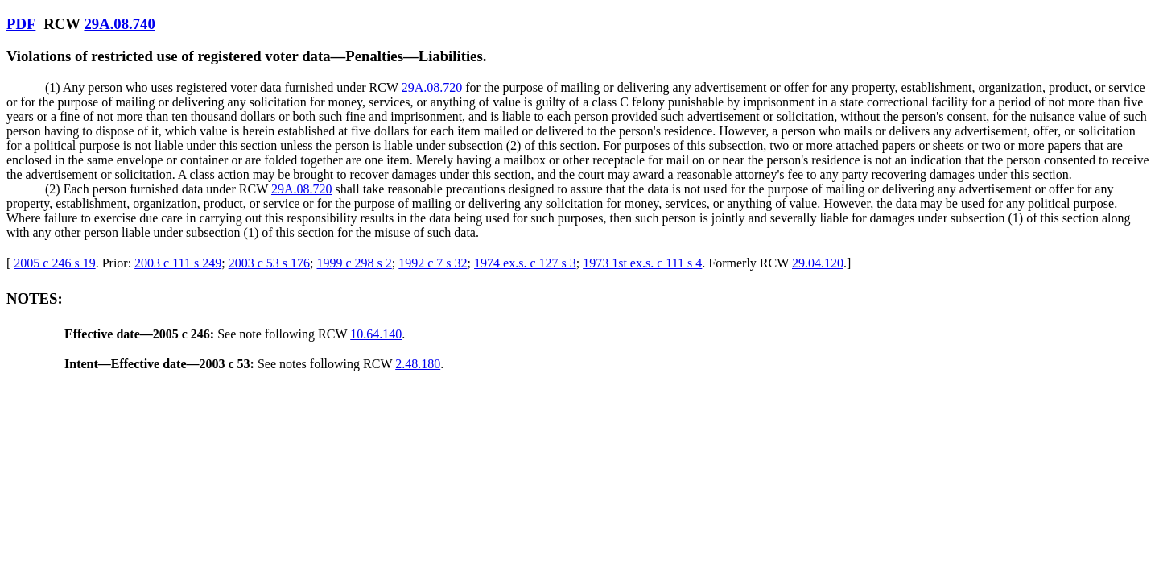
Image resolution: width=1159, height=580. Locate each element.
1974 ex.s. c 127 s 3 (525, 263)
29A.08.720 (432, 87)
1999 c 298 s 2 (353, 263)
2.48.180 (417, 364)
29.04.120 (817, 263)
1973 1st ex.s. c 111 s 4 (642, 263)
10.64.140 (376, 334)
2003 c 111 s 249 (177, 263)
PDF (20, 23)
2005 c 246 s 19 (54, 263)
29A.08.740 (119, 23)
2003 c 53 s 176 (269, 263)
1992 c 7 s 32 (432, 263)
